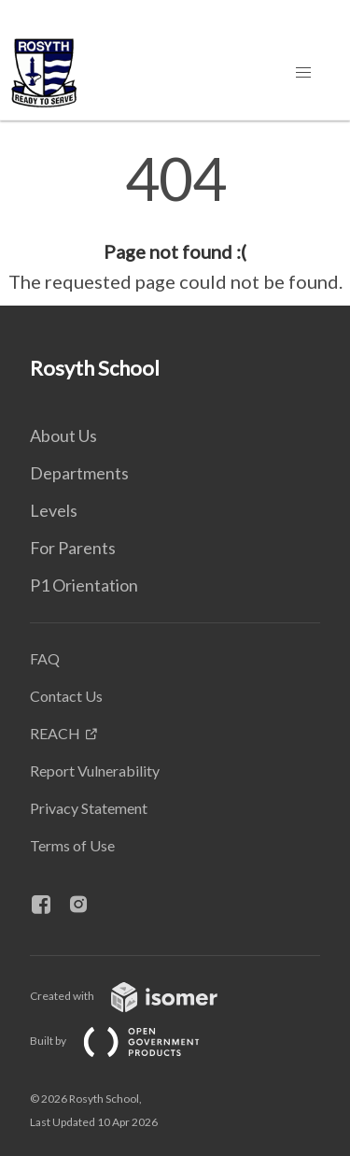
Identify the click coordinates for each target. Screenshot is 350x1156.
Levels (53, 510)
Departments (79, 473)
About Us (63, 435)
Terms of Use (72, 845)
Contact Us (66, 696)
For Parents (73, 547)
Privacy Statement (88, 808)
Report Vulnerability (95, 770)
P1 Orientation (84, 585)
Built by (130, 1041)
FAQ (45, 658)
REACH (55, 733)
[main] (175, 222)
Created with (138, 996)
